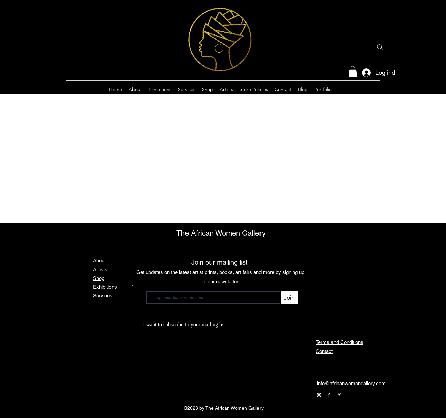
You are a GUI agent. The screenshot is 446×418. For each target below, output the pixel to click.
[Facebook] (329, 395)
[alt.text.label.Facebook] (367, 89)
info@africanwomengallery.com (351, 383)
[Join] (289, 297)
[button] (352, 71)
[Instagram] (319, 395)
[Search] (380, 47)
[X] (339, 395)
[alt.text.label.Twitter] (377, 89)
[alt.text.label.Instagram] (357, 89)
